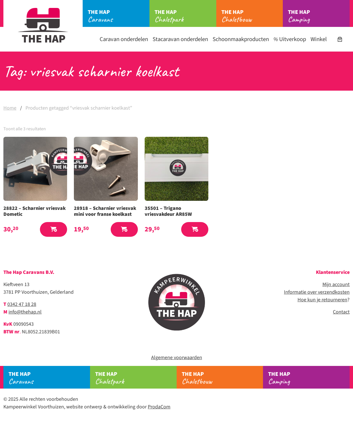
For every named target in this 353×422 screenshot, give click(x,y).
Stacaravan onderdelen (180, 39)
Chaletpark (185, 16)
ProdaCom (159, 406)
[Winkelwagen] (339, 39)
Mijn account (336, 284)
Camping (319, 16)
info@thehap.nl (25, 312)
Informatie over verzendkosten (317, 292)
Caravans (118, 16)
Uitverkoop (289, 39)
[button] (53, 229)
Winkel (319, 39)
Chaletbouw (252, 16)
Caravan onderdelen (124, 39)
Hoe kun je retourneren (322, 299)
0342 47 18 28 (21, 304)
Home (9, 108)
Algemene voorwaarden (176, 357)
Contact (341, 312)
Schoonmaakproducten (241, 39)
